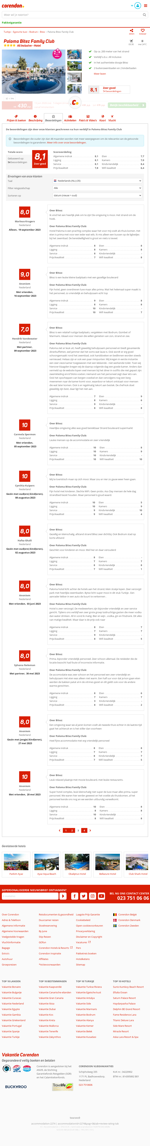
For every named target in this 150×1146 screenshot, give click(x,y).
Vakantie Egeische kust (88, 992)
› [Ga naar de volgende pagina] (90, 832)
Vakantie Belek (84, 1031)
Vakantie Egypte (11, 1009)
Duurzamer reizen (49, 920)
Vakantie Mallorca (49, 1025)
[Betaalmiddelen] (15, 1086)
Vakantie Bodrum (85, 1014)
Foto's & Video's (88, 120)
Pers (78, 948)
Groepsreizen (9, 964)
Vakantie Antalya (85, 998)
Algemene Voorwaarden (15, 931)
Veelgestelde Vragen (13, 936)
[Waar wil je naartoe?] (75, 14)
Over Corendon (10, 914)
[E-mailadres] (30, 896)
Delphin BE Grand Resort (126, 1009)
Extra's (5, 953)
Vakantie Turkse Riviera (89, 986)
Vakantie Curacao (11, 998)
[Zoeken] (144, 14)
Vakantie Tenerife (48, 1031)
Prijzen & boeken (16, 120)
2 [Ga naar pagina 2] (72, 830)
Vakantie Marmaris (86, 1009)
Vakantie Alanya (85, 1020)
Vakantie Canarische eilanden (55, 992)
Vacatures (81, 942)
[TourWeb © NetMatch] (75, 1118)
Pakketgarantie (12, 22)
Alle (56, 188)
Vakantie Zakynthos (50, 1037)
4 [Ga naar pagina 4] (84, 830)
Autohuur (7, 959)
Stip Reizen (45, 936)
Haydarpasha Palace (124, 1003)
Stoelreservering (48, 925)
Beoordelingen (53, 120)
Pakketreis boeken (86, 953)
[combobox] (75, 14)
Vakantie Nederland (13, 1003)
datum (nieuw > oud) (65, 195)
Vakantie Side (83, 1003)
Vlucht (112, 120)
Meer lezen (100, 73)
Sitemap (80, 964)
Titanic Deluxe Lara (123, 1020)
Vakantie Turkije (11, 1037)
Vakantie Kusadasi (86, 1037)
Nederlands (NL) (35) (67, 180)
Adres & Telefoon (11, 920)
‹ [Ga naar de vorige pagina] (59, 832)
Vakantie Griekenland (13, 1020)
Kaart (102, 120)
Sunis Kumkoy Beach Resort (128, 986)
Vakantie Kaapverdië (50, 986)
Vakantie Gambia (11, 1014)
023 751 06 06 (133, 898)
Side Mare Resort (122, 1025)
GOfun (42, 942)
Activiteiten (70, 120)
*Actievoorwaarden (49, 964)
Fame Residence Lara (124, 1014)
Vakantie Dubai (47, 1009)
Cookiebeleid (83, 920)
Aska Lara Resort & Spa (125, 1037)
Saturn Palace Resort (124, 998)
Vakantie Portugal (12, 1025)
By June (43, 931)
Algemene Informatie (13, 925)
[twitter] (83, 896)
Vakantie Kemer (84, 1025)
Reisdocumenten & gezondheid (56, 914)
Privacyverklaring (85, 931)
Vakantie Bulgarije (12, 992)
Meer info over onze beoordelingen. (66, 142)
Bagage (6, 948)
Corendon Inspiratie (50, 953)
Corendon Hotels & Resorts (54, 948)
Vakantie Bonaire (11, 986)
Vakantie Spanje (11, 1031)
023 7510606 (85, 1084)
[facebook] (74, 896)
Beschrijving (36, 120)
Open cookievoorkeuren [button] (89, 925)
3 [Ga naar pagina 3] (78, 830)
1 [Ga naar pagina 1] (66, 830)
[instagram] (92, 896)
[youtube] (101, 896)
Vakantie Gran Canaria (51, 998)
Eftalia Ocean (120, 992)
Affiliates (43, 959)
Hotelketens (83, 959)
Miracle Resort (121, 1031)
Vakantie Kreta (47, 1020)
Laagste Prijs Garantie (88, 914)
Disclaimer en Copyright (89, 936)
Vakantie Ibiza (46, 1003)
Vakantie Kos (46, 1014)
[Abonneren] (63, 896)
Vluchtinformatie (11, 942)
